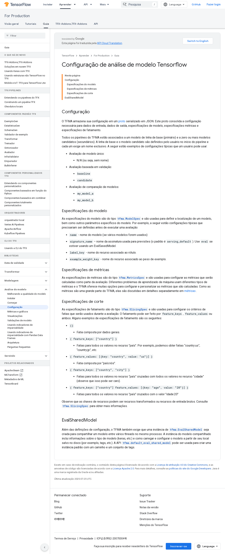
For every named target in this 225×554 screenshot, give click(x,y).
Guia (116, 55)
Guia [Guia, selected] (46, 23)
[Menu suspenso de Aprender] (75, 4)
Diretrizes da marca (151, 519)
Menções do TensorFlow (154, 525)
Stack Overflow (148, 513)
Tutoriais (30, 23)
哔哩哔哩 (59, 519)
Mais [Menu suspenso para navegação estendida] (103, 4)
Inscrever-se (178, 546)
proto (121, 121)
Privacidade (86, 538)
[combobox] (139, 4)
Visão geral (11, 23)
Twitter (58, 513)
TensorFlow (68, 55)
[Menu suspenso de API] (92, 4)
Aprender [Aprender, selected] (65, 4)
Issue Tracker (147, 501)
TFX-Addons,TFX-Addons (71, 23)
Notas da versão (149, 507)
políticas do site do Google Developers (190, 468)
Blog (56, 501)
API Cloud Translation (109, 43)
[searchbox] (24, 36)
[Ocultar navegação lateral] (44, 547)
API (86, 4)
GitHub (196, 4)
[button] (22, 263)
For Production (17, 16)
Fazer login (214, 4)
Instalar (48, 4)
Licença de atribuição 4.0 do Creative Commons (182, 464)
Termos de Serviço (65, 538)
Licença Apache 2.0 (123, 468)
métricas (190, 291)
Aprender (84, 55)
